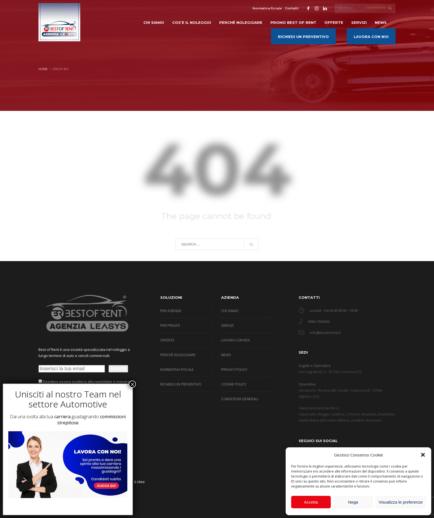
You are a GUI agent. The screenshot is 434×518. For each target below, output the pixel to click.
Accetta (311, 502)
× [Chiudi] (132, 384)
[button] (423, 455)
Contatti (292, 8)
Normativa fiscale (267, 8)
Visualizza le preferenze (401, 502)
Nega (353, 502)
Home (43, 69)
